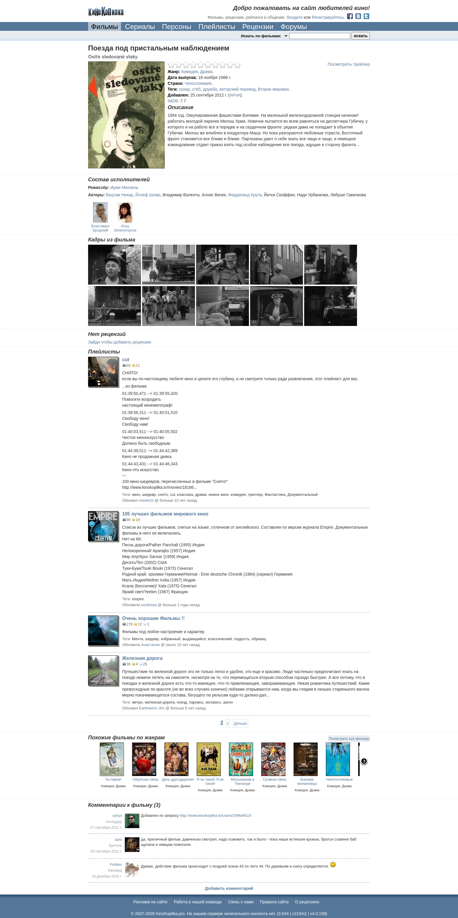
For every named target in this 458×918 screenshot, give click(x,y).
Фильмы (104, 27)
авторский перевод (237, 89)
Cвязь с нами (240, 902)
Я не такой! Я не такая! (210, 781)
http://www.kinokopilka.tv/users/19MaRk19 (215, 815)
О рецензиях (307, 902)
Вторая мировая (273, 89)
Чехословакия (198, 83)
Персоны (176, 27)
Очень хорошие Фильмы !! (153, 618)
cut (125, 359)
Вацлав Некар (119, 194)
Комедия (189, 71)
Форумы (293, 27)
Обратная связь (146, 779)
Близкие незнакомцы (307, 781)
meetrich (146, 500)
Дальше (240, 723)
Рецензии (257, 27)
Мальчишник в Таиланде (242, 781)
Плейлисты (216, 27)
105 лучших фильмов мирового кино (165, 513)
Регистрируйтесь (328, 17)
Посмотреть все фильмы (349, 739)
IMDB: (173, 101)
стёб (196, 89)
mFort (235, 95)
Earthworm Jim (151, 708)
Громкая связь (275, 779)
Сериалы (140, 27)
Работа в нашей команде (198, 902)
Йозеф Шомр (147, 194)
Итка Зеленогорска (125, 228)
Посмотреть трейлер (349, 64)
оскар (184, 89)
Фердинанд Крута (245, 194)
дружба (210, 89)
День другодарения (178, 779)
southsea (149, 605)
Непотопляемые (339, 779)
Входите (295, 17)
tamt (118, 840)
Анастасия (150, 645)
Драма (206, 71)
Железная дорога (142, 658)
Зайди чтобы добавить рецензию (119, 342)
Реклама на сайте (151, 902)
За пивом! (113, 779)
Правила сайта (274, 902)
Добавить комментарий (229, 888)
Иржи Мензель (124, 187)
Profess (116, 865)
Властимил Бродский (100, 228)
